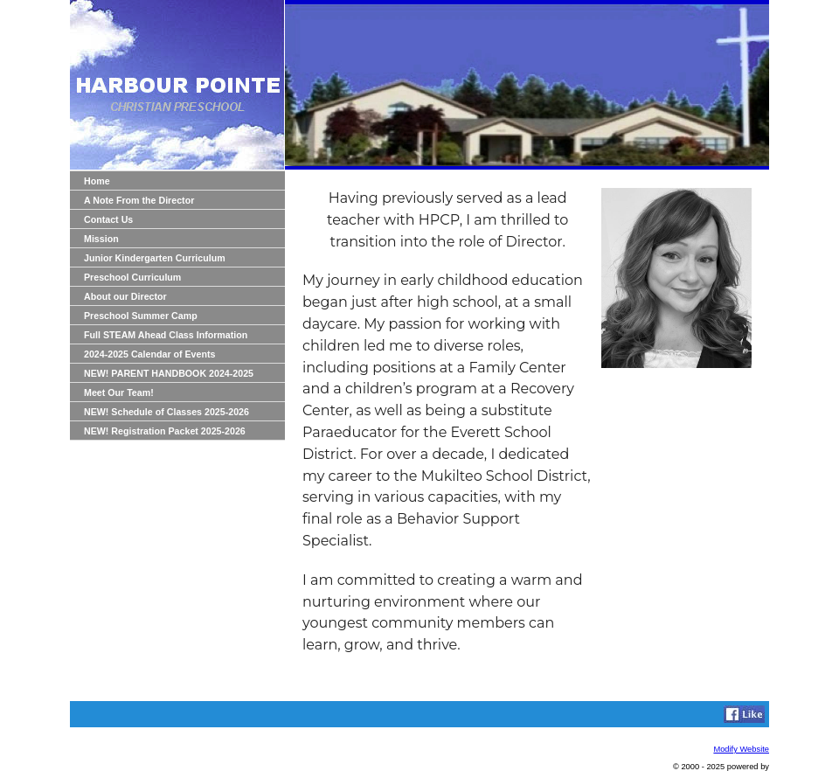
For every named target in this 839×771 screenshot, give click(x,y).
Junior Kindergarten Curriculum (154, 258)
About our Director (125, 296)
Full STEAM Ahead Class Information (165, 335)
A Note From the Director (139, 200)
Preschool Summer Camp (141, 315)
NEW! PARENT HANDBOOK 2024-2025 (168, 373)
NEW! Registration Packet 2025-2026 (165, 431)
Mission (101, 238)
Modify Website (741, 749)
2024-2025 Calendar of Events (149, 354)
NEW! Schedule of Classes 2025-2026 (166, 411)
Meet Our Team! (119, 392)
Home (97, 181)
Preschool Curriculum (132, 277)
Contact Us (108, 219)
